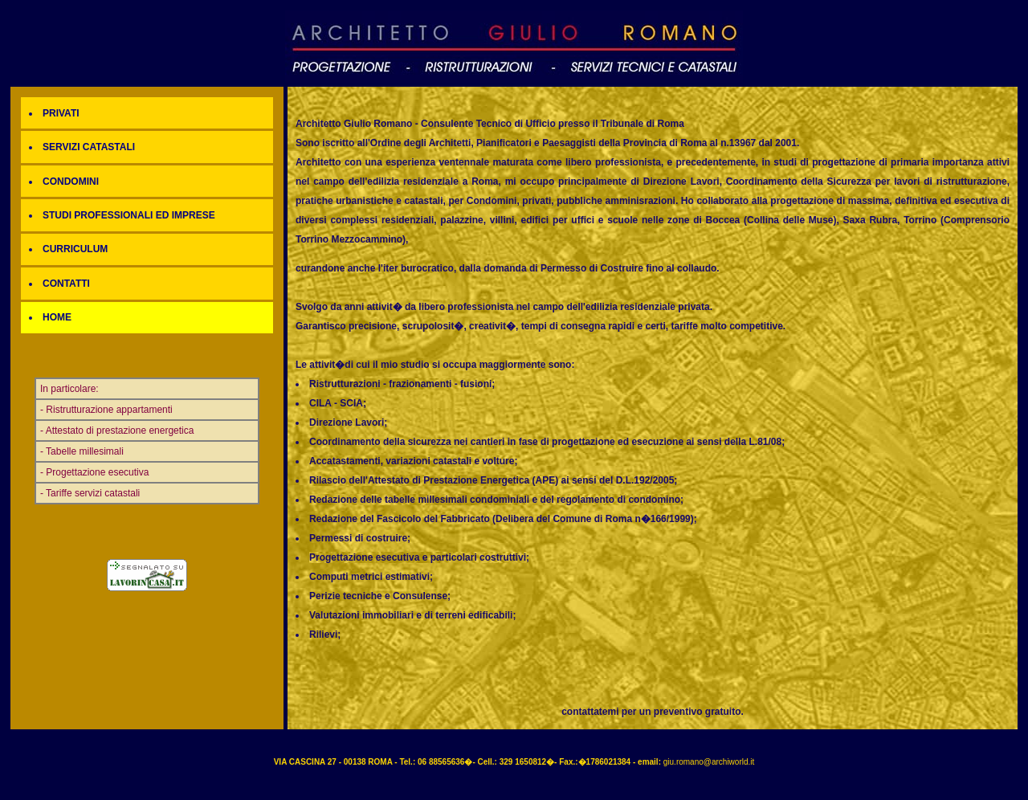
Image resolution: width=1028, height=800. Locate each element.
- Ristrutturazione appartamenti (106, 409)
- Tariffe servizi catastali (90, 493)
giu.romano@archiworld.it (709, 761)
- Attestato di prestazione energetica (117, 430)
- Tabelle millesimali (82, 451)
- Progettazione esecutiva (94, 472)
